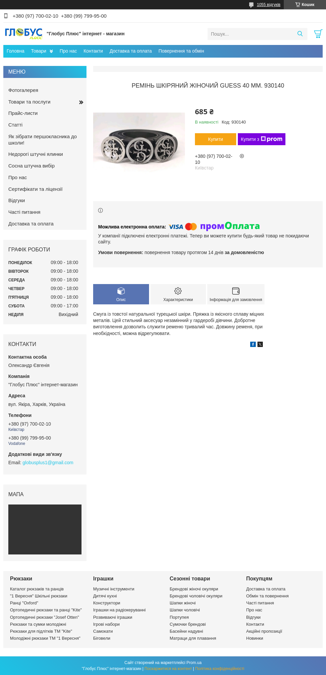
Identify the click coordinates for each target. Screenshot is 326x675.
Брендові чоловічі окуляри (196, 595)
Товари (38, 51)
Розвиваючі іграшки (112, 617)
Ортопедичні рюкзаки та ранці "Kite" (46, 609)
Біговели (101, 638)
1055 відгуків (268, 4)
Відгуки (16, 200)
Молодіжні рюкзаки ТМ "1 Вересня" (45, 638)
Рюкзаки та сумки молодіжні (38, 624)
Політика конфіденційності (219, 668)
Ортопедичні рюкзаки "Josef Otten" (44, 617)
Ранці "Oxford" (24, 602)
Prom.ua (194, 662)
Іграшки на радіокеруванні (119, 609)
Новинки (254, 638)
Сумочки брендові (188, 624)
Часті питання (24, 212)
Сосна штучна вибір (31, 166)
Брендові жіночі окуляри (194, 588)
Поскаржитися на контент (168, 668)
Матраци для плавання (193, 638)
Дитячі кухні (105, 595)
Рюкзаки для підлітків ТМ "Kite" (41, 631)
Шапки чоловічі (185, 609)
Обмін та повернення (267, 595)
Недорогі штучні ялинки (35, 154)
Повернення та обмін (181, 51)
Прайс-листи (23, 113)
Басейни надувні (186, 631)
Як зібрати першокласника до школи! (42, 140)
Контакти (93, 51)
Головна (15, 51)
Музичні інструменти (113, 588)
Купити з (261, 139)
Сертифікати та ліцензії (35, 189)
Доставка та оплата (130, 51)
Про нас (68, 51)
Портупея (179, 617)
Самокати (103, 631)
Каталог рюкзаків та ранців (37, 588)
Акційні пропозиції (264, 631)
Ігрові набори (106, 624)
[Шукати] (299, 34)
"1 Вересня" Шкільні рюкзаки (38, 595)
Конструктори (106, 602)
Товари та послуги (29, 102)
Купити (215, 139)
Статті (15, 125)
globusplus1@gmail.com (48, 462)
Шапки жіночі (183, 602)
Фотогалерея (23, 90)
